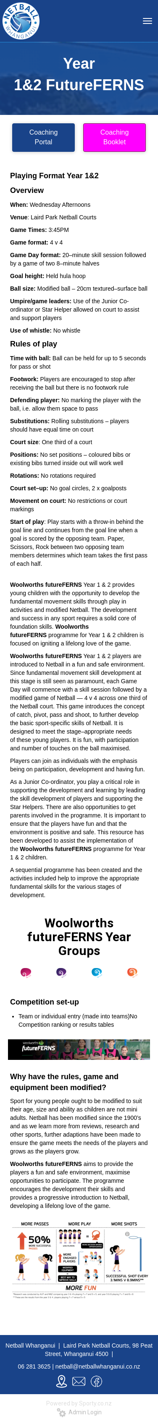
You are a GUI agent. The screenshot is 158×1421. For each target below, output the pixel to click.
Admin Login (79, 1412)
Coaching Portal (43, 137)
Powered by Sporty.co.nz (79, 1403)
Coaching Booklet (114, 137)
